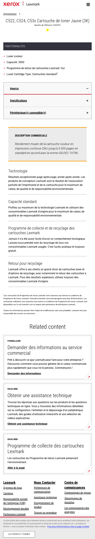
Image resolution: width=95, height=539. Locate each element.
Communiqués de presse (77, 492)
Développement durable (16, 508)
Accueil (43, 4)
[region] (47, 528)
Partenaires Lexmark (14, 514)
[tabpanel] (47, 207)
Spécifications (18, 100)
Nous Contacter (44, 483)
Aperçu (14, 88)
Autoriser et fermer (19, 534)
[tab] (47, 88)
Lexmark (9, 483)
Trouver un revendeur (45, 512)
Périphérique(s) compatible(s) (28, 112)
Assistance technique (45, 497)
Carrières (8, 493)
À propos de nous (12, 487)
